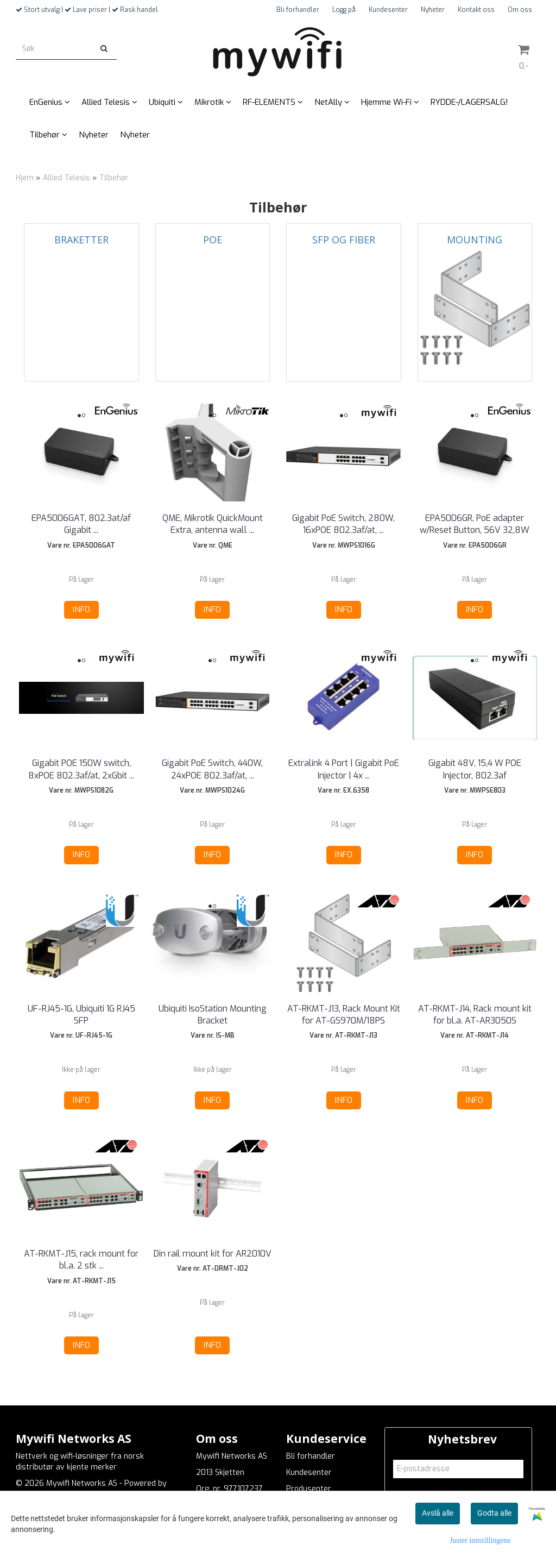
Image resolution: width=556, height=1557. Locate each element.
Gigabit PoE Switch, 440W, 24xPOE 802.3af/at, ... (212, 769)
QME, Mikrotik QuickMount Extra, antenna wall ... (212, 524)
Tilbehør (114, 178)
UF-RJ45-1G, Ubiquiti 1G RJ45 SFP (81, 1014)
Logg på (344, 9)
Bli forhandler (297, 9)
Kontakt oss (476, 9)
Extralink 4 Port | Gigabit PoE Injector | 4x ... (343, 769)
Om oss (520, 9)
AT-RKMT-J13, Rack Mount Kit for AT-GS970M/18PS (343, 1014)
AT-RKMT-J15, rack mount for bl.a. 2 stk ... (81, 1259)
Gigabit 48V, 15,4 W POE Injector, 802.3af (474, 769)
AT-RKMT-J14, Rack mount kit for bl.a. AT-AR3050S (475, 1014)
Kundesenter (388, 9)
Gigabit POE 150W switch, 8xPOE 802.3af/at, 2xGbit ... (81, 769)
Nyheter (433, 9)
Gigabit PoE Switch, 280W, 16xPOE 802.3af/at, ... (343, 524)
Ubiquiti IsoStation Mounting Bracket (213, 1014)
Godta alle (494, 1513)
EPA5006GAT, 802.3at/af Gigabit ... (81, 524)
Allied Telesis (66, 178)
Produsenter (308, 1489)
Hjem (25, 178)
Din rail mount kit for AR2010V (212, 1253)
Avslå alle (437, 1513)
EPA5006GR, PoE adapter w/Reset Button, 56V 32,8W (474, 524)
